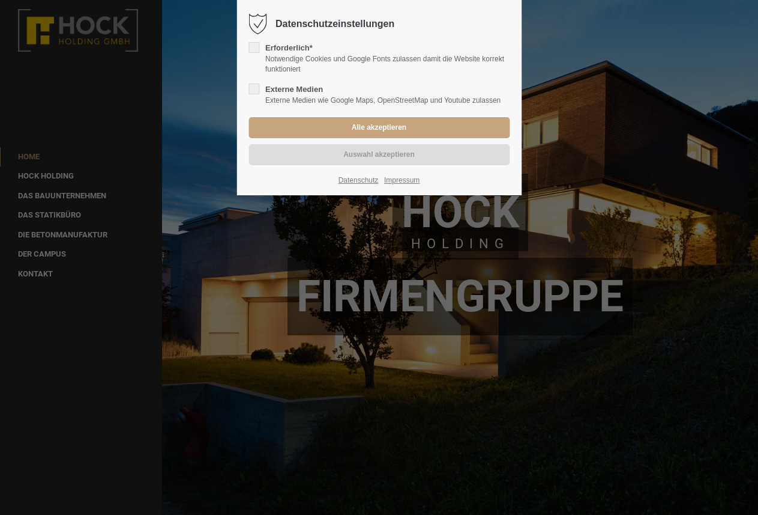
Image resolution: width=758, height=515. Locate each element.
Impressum (402, 180)
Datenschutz (358, 180)
